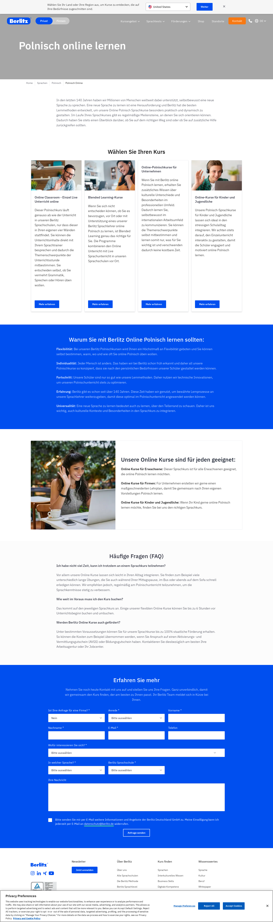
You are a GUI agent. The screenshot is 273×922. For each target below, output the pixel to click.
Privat (44, 21)
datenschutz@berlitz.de (99, 823)
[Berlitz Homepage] (39, 864)
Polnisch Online (74, 83)
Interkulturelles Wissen (170, 875)
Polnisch (56, 83)
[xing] (45, 873)
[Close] (267, 906)
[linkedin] (39, 873)
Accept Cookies (234, 905)
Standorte (218, 21)
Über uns (122, 870)
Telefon (172, 727)
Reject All (209, 905)
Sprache (202, 870)
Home (29, 83)
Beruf (201, 881)
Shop (201, 21)
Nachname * (56, 727)
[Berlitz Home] (19, 21)
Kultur (201, 875)
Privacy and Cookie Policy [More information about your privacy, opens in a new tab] (26, 918)
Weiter (204, 6)
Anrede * (113, 710)
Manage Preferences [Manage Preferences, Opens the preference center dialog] (184, 905)
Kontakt (237, 21)
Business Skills (166, 881)
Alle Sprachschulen (127, 875)
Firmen (61, 21)
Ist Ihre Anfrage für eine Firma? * (69, 710)
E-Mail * (113, 727)
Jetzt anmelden (84, 870)
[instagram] (33, 873)
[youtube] (51, 873)
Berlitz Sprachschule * (122, 762)
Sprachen (42, 83)
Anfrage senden (136, 832)
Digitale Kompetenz (168, 886)
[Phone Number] (250, 21)
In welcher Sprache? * (62, 762)
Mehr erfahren (47, 304)
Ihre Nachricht (57, 780)
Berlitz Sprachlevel (127, 886)
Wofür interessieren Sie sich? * (67, 745)
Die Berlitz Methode (127, 881)
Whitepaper (204, 886)
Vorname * (175, 710)
